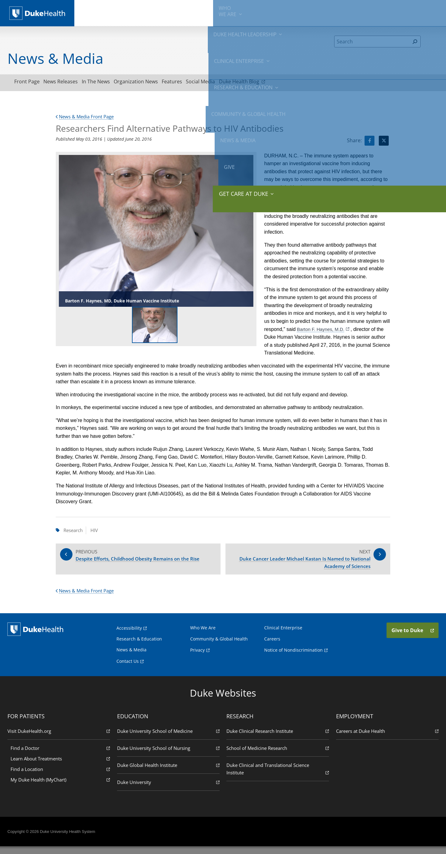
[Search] (372, 41)
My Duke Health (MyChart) (61, 786)
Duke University (169, 789)
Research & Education (250, 12)
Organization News (155, 82)
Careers (272, 646)
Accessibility (129, 635)
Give (389, 9)
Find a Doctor (61, 755)
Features (196, 82)
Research (74, 532)
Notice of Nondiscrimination (293, 657)
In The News (109, 82)
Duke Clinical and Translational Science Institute (277, 776)
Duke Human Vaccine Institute (341, 189)
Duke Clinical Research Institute (277, 738)
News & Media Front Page (87, 118)
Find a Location (61, 776)
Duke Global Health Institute (169, 772)
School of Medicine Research (277, 755)
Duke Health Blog (277, 82)
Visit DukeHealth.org (60, 738)
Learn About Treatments (61, 765)
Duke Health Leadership (146, 12)
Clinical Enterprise (198, 12)
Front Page (29, 82)
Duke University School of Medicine (169, 738)
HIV (97, 532)
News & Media (356, 12)
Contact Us (127, 668)
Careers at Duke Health (386, 738)
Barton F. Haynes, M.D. (322, 330)
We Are (104, 12)
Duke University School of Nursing (169, 755)
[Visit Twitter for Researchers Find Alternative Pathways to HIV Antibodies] (384, 142)
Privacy (197, 657)
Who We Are (203, 635)
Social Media (230, 82)
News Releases (69, 82)
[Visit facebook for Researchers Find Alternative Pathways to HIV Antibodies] (369, 142)
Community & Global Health (307, 12)
